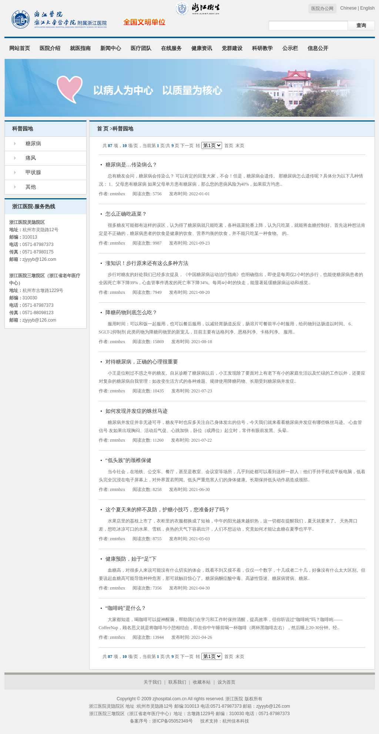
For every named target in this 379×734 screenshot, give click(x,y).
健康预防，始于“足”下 (131, 559)
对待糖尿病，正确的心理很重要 (141, 362)
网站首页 (19, 48)
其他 (31, 187)
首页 (228, 145)
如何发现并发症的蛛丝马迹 (136, 411)
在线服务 (171, 48)
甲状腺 (33, 172)
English (367, 8)
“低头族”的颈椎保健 (128, 460)
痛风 (31, 158)
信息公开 (318, 48)
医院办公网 (322, 8)
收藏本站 (202, 682)
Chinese (348, 8)
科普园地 (22, 129)
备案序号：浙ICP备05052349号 (161, 721)
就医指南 (80, 48)
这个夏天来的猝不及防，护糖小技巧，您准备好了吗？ (167, 509)
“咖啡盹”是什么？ (125, 608)
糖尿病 (33, 143)
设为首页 (226, 682)
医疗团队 (141, 48)
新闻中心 (110, 48)
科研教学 (262, 48)
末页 (239, 145)
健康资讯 (201, 48)
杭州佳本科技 (235, 721)
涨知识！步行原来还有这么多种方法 (146, 263)
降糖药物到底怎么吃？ (131, 312)
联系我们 (177, 682)
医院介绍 (50, 48)
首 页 (103, 129)
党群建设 (232, 48)
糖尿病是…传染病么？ (131, 164)
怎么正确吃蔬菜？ (126, 214)
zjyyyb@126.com (40, 259)
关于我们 (152, 682)
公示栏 (290, 48)
